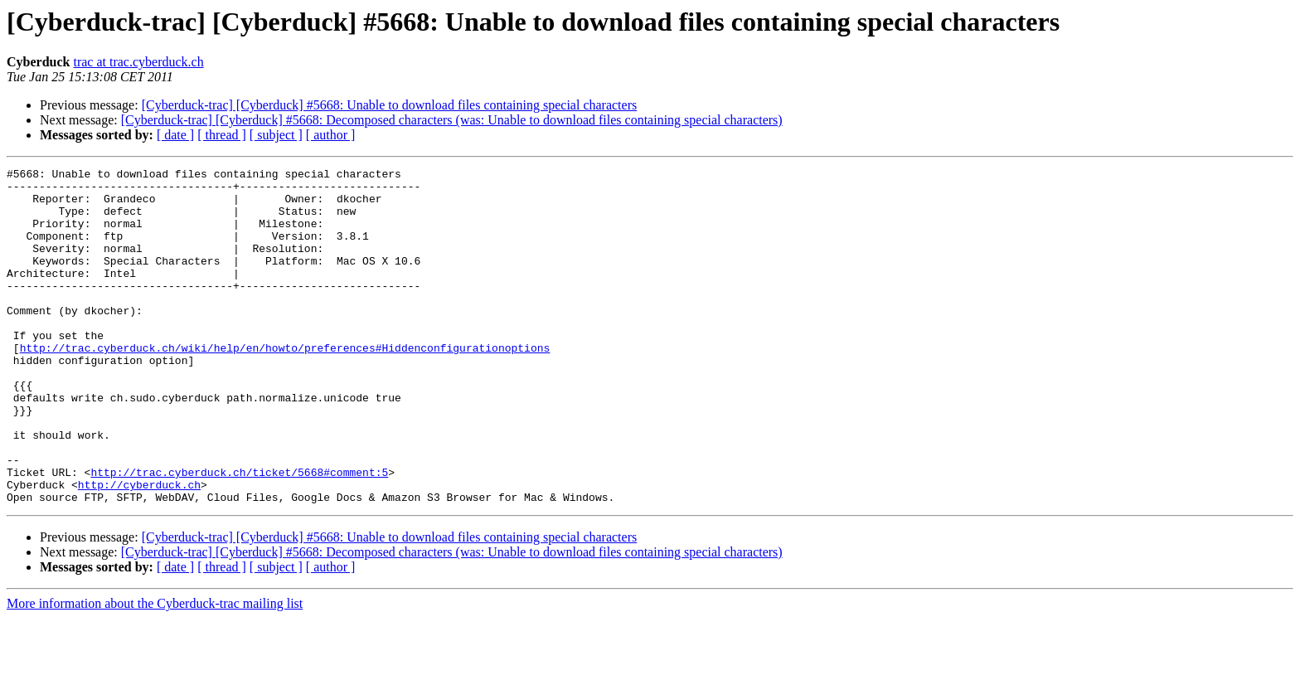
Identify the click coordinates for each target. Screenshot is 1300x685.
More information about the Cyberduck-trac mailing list (155, 670)
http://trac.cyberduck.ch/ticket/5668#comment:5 (239, 534)
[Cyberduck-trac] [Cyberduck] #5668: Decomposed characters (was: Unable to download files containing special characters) (452, 120)
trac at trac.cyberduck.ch (138, 62)
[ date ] (175, 135)
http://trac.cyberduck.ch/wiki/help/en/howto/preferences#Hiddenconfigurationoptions (285, 384)
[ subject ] (276, 135)
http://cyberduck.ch (139, 549)
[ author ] (331, 135)
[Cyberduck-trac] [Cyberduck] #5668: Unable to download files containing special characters (390, 105)
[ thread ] (221, 135)
